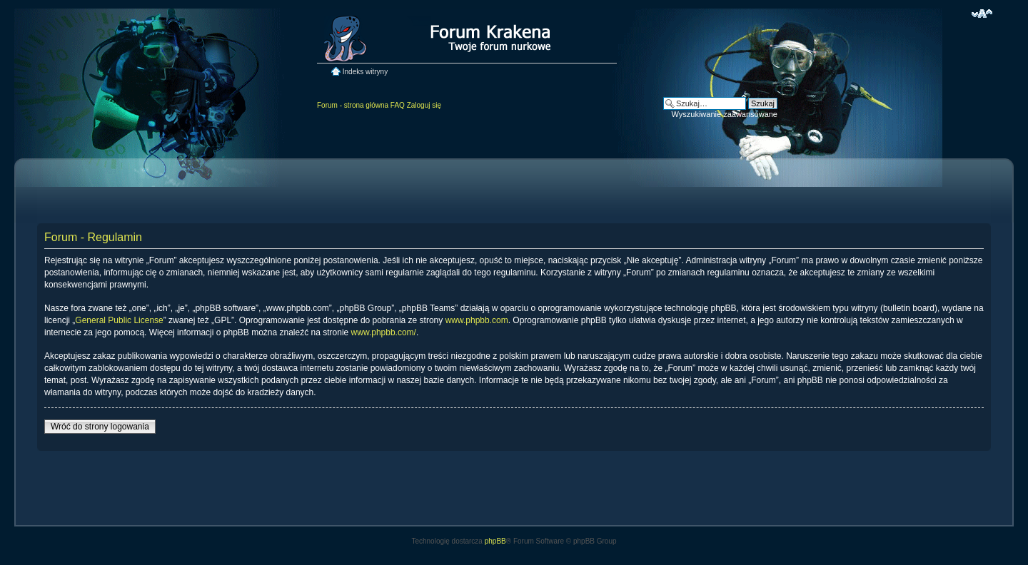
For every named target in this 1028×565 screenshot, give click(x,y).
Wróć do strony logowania (100, 427)
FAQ (397, 105)
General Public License (119, 320)
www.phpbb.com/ (383, 332)
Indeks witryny (365, 72)
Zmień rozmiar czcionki (982, 13)
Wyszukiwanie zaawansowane (724, 114)
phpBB (495, 541)
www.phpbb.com (476, 320)
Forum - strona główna (352, 105)
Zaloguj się (424, 105)
